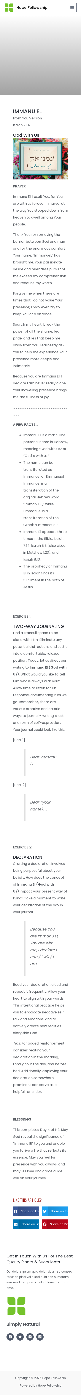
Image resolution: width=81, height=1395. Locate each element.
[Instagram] (30, 1337)
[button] (26, 1211)
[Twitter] (20, 1337)
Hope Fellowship (32, 7)
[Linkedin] (40, 1337)
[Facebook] (10, 1337)
